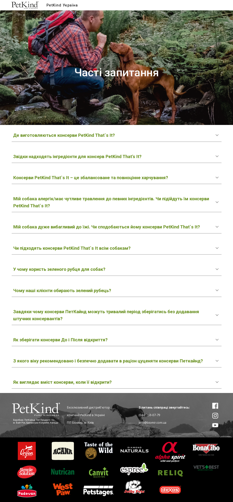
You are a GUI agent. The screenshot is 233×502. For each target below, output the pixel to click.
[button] (217, 135)
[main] (116, 68)
